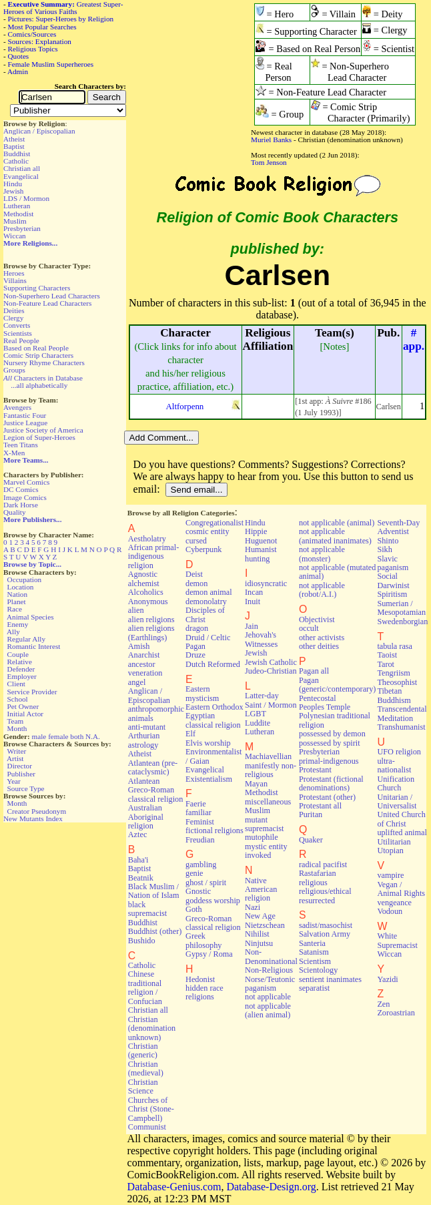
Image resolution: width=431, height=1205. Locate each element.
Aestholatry (147, 538)
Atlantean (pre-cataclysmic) (152, 767)
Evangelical (21, 176)
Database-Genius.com (174, 1186)
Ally (13, 632)
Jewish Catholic (271, 662)
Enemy (18, 624)
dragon (196, 628)
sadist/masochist (325, 925)
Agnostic (142, 574)
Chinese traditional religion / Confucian (145, 987)
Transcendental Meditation (401, 713)
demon (196, 583)
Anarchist (144, 655)
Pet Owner (23, 706)
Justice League (25, 423)
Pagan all (314, 671)
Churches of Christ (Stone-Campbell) (151, 1109)
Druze (195, 655)
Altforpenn (185, 406)
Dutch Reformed (212, 664)
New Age (260, 916)
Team (15, 721)
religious (313, 882)
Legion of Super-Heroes (39, 437)
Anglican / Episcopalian (39, 131)
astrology (143, 745)
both (76, 736)
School (17, 699)
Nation (17, 594)
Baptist (14, 146)
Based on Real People (36, 348)
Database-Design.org (271, 1186)
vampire (390, 875)
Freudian (200, 840)
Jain (251, 626)
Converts (16, 325)
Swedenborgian (402, 621)
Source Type (26, 788)
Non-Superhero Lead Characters (51, 296)
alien (136, 610)
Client (16, 684)
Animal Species (30, 617)
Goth (193, 909)
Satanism (314, 952)
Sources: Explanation (39, 41)
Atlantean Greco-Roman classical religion (155, 790)
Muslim (15, 221)
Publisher (21, 774)
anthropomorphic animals (156, 713)
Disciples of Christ (205, 615)
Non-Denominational (271, 956)
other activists (321, 637)
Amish (139, 646)
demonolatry (206, 601)
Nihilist (257, 934)
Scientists (17, 333)
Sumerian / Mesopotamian (401, 608)
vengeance (394, 902)
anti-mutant (146, 727)
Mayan (256, 783)
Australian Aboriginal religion (145, 816)
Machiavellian (268, 756)
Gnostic (198, 891)
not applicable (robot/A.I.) (322, 590)
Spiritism (392, 594)
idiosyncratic (266, 583)
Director (19, 766)
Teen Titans (20, 445)
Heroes (14, 273)
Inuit (252, 601)
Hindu (12, 184)
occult (309, 628)
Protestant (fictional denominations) (331, 783)
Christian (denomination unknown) (151, 1028)
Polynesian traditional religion (334, 720)
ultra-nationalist (394, 765)
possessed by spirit (329, 743)
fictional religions (214, 830)
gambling (200, 864)
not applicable (268, 996)
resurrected (317, 900)
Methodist (18, 214)
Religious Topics (33, 49)
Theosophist (397, 682)
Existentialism (208, 779)
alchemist (143, 583)
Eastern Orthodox (214, 707)
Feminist (199, 821)
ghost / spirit (205, 882)
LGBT (255, 713)
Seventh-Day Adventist (398, 527)
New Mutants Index (33, 818)
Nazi (252, 907)
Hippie (256, 531)
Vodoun (389, 911)
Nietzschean (265, 925)
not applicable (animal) (336, 522)
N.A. (92, 736)
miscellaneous (268, 801)
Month (17, 728)
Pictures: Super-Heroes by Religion (61, 19)
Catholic (16, 161)
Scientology (318, 970)
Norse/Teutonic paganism (270, 984)
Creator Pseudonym (37, 811)
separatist (314, 988)
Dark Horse (20, 505)
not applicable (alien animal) (268, 1010)
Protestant (315, 769)
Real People (21, 340)
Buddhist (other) (155, 931)
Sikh (384, 549)
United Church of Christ (401, 819)
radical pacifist (323, 864)
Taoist (387, 655)
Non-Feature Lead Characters (47, 303)
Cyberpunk (203, 549)
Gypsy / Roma (209, 954)
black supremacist (147, 909)
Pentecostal (317, 698)
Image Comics (25, 497)
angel (137, 682)
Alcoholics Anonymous (148, 596)
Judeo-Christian (270, 671)
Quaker (311, 840)
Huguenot (261, 540)
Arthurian (144, 735)
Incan (254, 592)
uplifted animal (401, 832)
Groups (14, 370)
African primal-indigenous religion (153, 556)
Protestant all (320, 805)
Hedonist (200, 979)
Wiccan (14, 236)
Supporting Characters (36, 288)
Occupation (24, 579)
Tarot (385, 664)
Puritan (310, 814)
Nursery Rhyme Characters (44, 362)
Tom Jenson (269, 162)
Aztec (137, 834)
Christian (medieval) (145, 1068)
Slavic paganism (392, 563)
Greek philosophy (203, 940)
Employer (22, 676)
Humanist (261, 549)
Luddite (257, 723)
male (39, 736)
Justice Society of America (43, 430)
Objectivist (317, 619)
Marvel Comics (26, 482)
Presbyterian (22, 228)
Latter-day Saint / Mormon (271, 700)
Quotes (18, 56)
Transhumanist (401, 727)
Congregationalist (214, 522)
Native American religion (261, 889)
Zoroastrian (395, 1012)
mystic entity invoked (266, 851)
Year (14, 781)
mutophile (261, 837)
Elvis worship (208, 743)
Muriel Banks (271, 140)
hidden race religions (204, 992)
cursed (196, 540)
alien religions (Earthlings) (151, 633)
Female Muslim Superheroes (51, 64)
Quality (14, 512)
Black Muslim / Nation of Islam (153, 891)
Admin (17, 71)
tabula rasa (394, 646)
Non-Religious (269, 970)
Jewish (13, 191)
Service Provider (32, 692)
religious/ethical (325, 891)
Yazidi (387, 979)
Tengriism (393, 673)
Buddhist (16, 154)
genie (194, 873)
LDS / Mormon (26, 198)
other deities (319, 646)
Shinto (387, 540)
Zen (383, 1004)
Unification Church (395, 783)
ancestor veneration (145, 669)
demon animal (208, 592)
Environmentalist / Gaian (213, 756)
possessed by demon (332, 733)
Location (20, 587)
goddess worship (212, 900)
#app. (413, 339)
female (58, 736)
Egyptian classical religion (213, 720)
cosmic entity (207, 531)
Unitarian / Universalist (396, 801)
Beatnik (140, 878)
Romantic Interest (34, 646)
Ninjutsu (259, 943)
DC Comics (21, 489)
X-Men (14, 453)
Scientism (315, 961)
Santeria (312, 943)
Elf (190, 733)
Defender (21, 669)
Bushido (141, 940)
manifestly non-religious (270, 770)
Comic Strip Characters (38, 355)
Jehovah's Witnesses (261, 639)
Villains (15, 280)
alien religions (151, 619)
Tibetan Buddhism (393, 695)
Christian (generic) (143, 1050)
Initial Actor (25, 714)
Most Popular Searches (42, 27)
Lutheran (16, 206)
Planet (16, 601)
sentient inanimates (330, 979)
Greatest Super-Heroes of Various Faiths (63, 7)
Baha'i (138, 860)
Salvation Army (324, 934)
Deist (194, 574)
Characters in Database (43, 378)
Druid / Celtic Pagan (207, 642)
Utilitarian (393, 842)
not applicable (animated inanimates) (335, 536)
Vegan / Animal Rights (401, 889)
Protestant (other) (327, 797)
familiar (198, 812)
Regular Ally (26, 639)
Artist (15, 758)
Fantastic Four (24, 415)
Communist (147, 1127)
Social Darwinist (393, 580)
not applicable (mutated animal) (337, 572)
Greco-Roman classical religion (213, 923)
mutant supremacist (264, 824)
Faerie (195, 803)
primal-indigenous (329, 761)
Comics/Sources (32, 34)
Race (14, 609)
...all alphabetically (39, 385)
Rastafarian (317, 873)
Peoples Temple (324, 707)
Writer (16, 751)
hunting (257, 558)
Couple (18, 654)
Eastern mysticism (202, 693)
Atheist (14, 139)
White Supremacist (397, 940)
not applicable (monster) (322, 554)
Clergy (13, 318)
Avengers (17, 407)
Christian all (21, 168)
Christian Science (143, 1086)
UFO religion (399, 751)
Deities (14, 310)
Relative (19, 662)
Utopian (390, 850)
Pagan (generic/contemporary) (337, 685)
